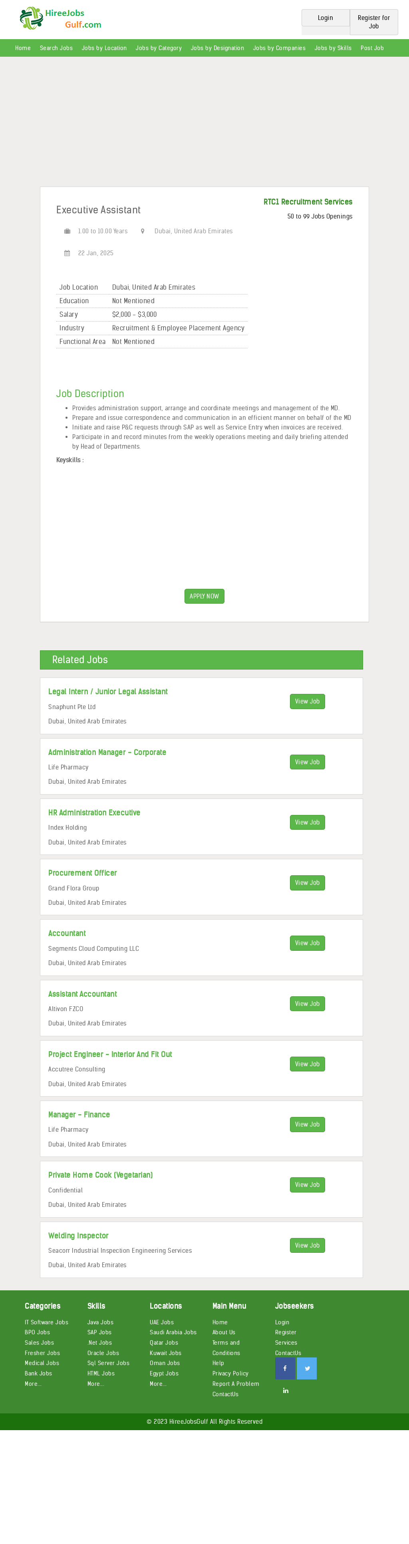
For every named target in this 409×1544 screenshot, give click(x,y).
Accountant (66, 933)
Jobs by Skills (333, 48)
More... (33, 1383)
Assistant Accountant (82, 994)
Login (282, 1322)
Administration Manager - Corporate (107, 752)
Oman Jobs (165, 1363)
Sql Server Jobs (108, 1363)
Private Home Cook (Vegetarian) (100, 1175)
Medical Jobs (42, 1363)
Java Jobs (100, 1322)
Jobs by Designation (217, 48)
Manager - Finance (79, 1114)
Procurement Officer (82, 873)
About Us (224, 1332)
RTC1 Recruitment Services (308, 202)
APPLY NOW (204, 596)
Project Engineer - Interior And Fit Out (110, 1054)
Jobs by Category (159, 48)
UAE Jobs (162, 1322)
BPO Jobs (37, 1332)
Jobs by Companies (279, 48)
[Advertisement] (204, 125)
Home (23, 48)
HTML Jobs (101, 1373)
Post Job (372, 48)
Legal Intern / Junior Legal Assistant (108, 691)
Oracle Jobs (103, 1353)
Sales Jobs (39, 1342)
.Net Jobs (99, 1342)
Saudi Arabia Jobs (173, 1332)
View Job (307, 701)
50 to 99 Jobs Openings (320, 216)
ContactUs (225, 1394)
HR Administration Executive (94, 812)
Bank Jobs (38, 1373)
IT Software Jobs (46, 1322)
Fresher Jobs (42, 1353)
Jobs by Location (104, 48)
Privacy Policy (230, 1373)
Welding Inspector (78, 1235)
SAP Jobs (99, 1332)
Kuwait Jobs (166, 1353)
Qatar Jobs (164, 1342)
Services (286, 1342)
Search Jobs (56, 48)
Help (218, 1363)
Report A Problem (236, 1383)
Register (286, 1332)
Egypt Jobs (164, 1373)
